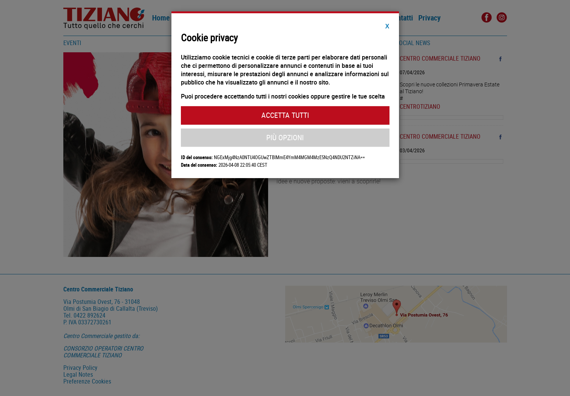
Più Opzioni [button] (285, 137)
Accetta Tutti (285, 115)
